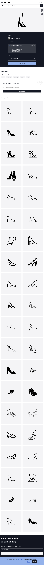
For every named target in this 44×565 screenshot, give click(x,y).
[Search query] (22, 87)
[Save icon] (42, 10)
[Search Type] (3, 5)
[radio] (22, 48)
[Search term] (22, 5)
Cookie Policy (20, 559)
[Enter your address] (22, 549)
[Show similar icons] (42, 14)
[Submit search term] (41, 5)
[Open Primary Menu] (2, 2)
